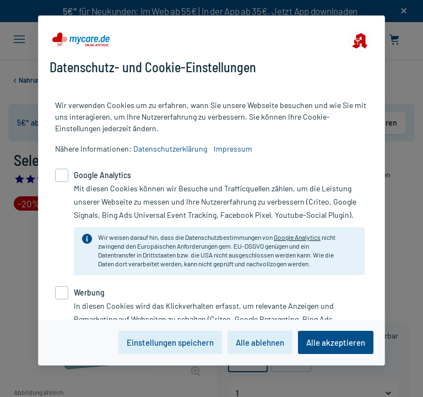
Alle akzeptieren (335, 342)
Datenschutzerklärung (170, 148)
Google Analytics (297, 237)
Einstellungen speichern (170, 342)
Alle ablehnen (260, 342)
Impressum (233, 148)
